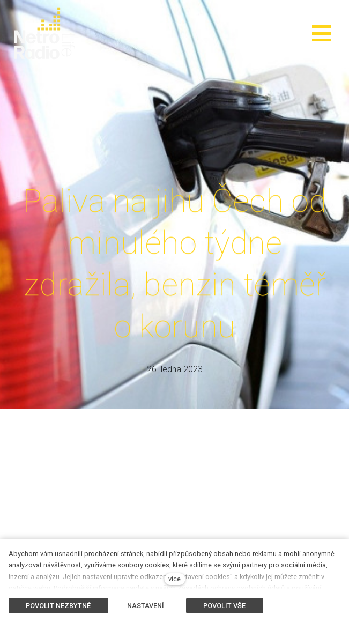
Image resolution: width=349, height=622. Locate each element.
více (174, 579)
